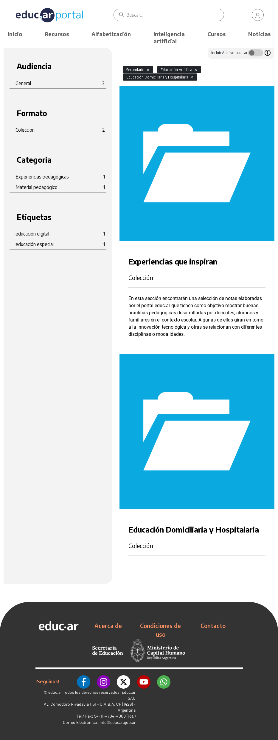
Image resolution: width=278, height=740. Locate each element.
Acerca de (108, 625)
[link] (258, 15)
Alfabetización (111, 33)
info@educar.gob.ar (118, 721)
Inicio (15, 33)
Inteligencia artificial (169, 37)
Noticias (259, 33)
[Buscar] (175, 15)
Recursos (57, 33)
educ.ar (55, 691)
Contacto (213, 625)
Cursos (216, 33)
